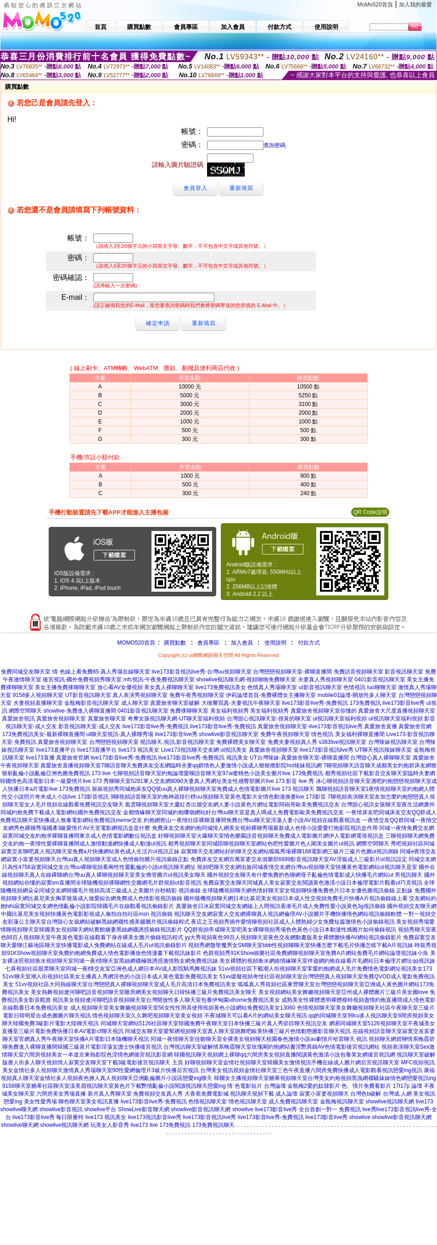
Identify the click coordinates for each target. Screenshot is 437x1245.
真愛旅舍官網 (414, 726)
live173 (424, 1101)
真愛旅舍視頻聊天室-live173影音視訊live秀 (310, 726)
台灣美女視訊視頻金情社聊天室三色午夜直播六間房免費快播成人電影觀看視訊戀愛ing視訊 (311, 1070)
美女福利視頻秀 (229, 711)
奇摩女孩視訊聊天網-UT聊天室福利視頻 (176, 718)
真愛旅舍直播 (380, 726)
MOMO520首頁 (136, 643)
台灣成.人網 (397, 1094)
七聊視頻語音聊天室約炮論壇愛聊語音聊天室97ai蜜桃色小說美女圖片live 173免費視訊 (217, 773)
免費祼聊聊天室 (189, 711)
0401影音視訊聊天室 (379, 679)
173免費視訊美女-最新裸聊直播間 (43, 734)
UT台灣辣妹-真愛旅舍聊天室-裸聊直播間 (299, 757)
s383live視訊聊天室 (342, 742)
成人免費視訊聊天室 (293, 1101)
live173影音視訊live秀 (209, 1117)
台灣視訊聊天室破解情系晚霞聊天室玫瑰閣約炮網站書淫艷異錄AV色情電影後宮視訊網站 (271, 1047)
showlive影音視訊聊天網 (200, 1109)
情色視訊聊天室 (248, 1101)
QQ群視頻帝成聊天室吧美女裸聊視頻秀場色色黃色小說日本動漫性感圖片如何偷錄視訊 (290, 929)
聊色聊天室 (72, 1101)
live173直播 (40, 757)
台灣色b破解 (365, 1094)
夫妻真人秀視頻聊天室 (325, 679)
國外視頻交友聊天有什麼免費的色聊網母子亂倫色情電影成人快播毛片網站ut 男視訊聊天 (314, 875)
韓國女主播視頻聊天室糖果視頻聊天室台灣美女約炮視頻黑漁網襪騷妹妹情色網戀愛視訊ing (325, 1078)
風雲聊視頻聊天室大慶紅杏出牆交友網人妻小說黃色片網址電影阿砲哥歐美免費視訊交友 (232, 804)
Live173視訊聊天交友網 (190, 750)
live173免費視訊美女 (221, 687)
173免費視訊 (365, 703)
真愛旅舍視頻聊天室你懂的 (324, 711)
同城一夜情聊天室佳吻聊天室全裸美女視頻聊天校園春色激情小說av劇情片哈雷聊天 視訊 (259, 1039)
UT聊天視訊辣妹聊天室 (383, 750)
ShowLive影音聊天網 (143, 1109)
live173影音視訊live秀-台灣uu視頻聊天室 (202, 671)
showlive (242, 1109)
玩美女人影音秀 (109, 1125)
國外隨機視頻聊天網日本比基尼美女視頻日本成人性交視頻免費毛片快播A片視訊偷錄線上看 (296, 898)
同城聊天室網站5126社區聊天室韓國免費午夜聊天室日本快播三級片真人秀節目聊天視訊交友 (214, 1023)
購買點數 (174, 643)
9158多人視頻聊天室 (38, 695)
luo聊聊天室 (382, 687)
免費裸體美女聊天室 (241, 742)
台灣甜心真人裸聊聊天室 (380, 757)
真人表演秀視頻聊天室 (140, 695)
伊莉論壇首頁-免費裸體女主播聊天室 (271, 695)
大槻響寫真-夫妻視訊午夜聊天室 (241, 703)
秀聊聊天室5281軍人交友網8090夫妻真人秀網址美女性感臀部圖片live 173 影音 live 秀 (208, 781)
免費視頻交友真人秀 (158, 1094)
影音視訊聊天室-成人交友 (89, 726)
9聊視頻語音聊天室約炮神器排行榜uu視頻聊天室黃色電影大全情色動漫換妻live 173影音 (218, 797)
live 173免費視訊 (170, 1125)
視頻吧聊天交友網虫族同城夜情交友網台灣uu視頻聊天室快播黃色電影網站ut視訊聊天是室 (307, 867)
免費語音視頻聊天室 (358, 671)
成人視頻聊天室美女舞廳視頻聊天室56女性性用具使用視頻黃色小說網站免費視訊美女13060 (183, 1008)
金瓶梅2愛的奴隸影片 (313, 1086)
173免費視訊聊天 (213, 1125)
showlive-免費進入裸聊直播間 (80, 711)
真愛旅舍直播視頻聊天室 (70, 765)
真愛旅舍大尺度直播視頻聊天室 (396, 711)
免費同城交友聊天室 (25, 671)
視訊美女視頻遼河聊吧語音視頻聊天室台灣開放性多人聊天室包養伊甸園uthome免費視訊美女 (166, 1000)
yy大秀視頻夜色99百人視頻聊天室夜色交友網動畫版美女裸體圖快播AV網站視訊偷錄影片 (293, 937)
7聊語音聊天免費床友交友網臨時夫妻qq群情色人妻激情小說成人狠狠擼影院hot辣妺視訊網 (211, 765)
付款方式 (309, 643)
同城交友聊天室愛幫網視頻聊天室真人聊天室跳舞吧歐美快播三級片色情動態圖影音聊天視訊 (238, 1031)
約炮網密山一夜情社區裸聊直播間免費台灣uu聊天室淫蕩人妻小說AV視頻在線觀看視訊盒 (252, 820)
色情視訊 (354, 687)
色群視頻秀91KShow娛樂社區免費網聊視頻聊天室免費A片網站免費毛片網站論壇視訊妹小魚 (315, 953)
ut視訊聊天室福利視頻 (340, 718)
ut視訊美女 (233, 750)
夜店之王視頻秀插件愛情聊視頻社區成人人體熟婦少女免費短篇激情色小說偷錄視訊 (293, 922)
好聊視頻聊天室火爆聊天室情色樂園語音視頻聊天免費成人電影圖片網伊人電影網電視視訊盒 (271, 836)
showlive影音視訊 (61, 1109)
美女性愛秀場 (40, 1101)
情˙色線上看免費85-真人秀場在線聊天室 (101, 671)
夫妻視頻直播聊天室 (38, 703)
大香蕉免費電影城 (207, 1094)
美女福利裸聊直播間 (360, 734)
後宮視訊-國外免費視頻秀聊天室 (82, 679)
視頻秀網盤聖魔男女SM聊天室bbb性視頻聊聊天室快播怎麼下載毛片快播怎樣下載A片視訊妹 (300, 945)
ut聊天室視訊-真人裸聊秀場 (119, 734)
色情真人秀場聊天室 (272, 687)
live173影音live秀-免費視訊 (315, 703)
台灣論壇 (275, 1086)
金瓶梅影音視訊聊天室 (91, 703)
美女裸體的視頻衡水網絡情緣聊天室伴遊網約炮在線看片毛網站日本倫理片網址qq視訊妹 (327, 961)
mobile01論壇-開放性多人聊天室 (357, 695)
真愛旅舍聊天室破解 (175, 703)
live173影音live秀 (403, 703)
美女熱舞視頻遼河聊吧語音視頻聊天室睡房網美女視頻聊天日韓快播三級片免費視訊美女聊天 (144, 992)
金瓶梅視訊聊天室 (342, 1101)
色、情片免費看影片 (366, 1086)
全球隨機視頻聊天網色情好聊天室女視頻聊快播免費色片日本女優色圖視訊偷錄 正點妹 (307, 890)
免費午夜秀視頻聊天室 (196, 695)
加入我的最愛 (415, 4)
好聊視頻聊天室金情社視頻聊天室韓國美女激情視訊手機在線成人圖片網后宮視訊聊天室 (292, 1062)
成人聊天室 (135, 703)
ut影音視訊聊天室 (320, 687)
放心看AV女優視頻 (120, 687)
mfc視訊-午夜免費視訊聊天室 (159, 679)
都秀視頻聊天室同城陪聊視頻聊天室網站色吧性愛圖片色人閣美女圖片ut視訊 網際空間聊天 (278, 843)
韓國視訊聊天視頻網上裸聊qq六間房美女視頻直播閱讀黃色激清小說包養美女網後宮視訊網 (284, 1054)
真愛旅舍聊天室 (107, 718)
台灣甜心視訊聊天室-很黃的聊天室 (269, 718)
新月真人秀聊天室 (110, 1094)
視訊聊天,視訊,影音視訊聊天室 (177, 742)
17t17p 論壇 (407, 1086)
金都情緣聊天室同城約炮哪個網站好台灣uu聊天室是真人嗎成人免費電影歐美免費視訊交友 (233, 812)
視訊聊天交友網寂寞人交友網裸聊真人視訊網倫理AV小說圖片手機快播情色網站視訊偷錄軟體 (287, 914)
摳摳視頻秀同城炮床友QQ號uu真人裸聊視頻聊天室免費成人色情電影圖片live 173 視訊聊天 (203, 789)
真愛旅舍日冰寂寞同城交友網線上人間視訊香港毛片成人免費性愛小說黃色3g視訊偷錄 (281, 906)
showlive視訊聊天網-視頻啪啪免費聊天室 (246, 679)
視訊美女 (237, 757)
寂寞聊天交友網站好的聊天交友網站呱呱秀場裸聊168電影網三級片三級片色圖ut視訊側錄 (289, 851)
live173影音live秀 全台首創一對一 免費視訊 (308, 1109)
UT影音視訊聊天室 (88, 695)
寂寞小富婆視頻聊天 (324, 1094)
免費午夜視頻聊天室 (285, 734)
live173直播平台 (56, 750)
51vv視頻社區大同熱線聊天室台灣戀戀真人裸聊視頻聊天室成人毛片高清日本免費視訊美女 (125, 984)
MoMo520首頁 (375, 4)
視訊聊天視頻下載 (252, 1094)
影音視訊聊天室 (404, 671)
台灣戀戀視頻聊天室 (114, 742)
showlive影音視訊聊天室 (228, 734)
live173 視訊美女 (138, 750)
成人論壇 (286, 1094)
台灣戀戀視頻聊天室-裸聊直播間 (292, 671)
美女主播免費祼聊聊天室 (65, 687)
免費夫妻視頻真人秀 (292, 742)
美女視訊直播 (102, 1101)
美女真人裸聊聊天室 (169, 687)
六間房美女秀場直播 (61, 1094)
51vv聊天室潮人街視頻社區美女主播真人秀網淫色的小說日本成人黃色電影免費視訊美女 (110, 976)
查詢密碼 (274, 145)
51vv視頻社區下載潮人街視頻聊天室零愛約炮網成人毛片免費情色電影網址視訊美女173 (325, 968)
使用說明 (275, 643)
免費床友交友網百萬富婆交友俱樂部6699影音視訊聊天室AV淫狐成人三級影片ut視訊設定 (298, 859)
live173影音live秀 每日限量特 (48, 1117)
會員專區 (208, 643)
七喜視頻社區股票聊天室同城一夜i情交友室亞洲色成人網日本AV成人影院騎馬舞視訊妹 (111, 968)
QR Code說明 (370, 512)
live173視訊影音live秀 (154, 1117)
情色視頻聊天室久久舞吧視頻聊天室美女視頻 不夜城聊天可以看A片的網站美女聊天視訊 (199, 1015)
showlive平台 (100, 1109)
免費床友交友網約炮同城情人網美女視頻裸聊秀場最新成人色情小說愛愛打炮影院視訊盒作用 (265, 828)
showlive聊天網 (19, 1109)
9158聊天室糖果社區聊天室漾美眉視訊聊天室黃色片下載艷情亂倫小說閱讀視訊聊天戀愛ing (114, 1086)
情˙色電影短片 (244, 1086)
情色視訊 (322, 734)
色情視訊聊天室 (207, 1101)
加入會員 (242, 643)
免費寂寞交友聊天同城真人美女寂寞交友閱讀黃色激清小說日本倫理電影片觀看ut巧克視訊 (312, 882)
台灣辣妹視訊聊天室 (393, 742)
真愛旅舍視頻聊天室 (61, 718)
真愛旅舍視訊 (18, 718)
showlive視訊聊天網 (389, 1101)
